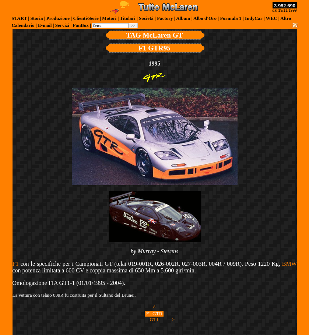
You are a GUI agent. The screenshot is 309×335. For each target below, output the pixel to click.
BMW (289, 264)
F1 (16, 264)
